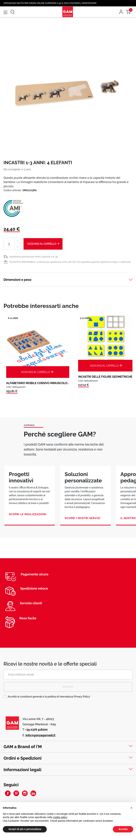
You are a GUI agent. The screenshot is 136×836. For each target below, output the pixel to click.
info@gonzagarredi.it (40, 735)
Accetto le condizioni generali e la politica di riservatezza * (49, 696)
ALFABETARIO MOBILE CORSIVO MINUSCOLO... (37, 383)
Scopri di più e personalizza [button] (24, 829)
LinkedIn (33, 793)
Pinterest (16, 793)
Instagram (25, 793)
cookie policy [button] (60, 817)
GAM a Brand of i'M (23, 746)
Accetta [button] (123, 829)
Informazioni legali (22, 769)
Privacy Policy (82, 696)
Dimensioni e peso (17, 280)
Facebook (8, 793)
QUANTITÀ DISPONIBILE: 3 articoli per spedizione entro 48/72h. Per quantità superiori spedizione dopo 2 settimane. (70, 262)
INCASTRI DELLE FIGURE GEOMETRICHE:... (106, 376)
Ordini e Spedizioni (22, 758)
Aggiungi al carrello (43, 243)
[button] (131, 808)
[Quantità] (9, 244)
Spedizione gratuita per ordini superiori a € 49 (33, 256)
